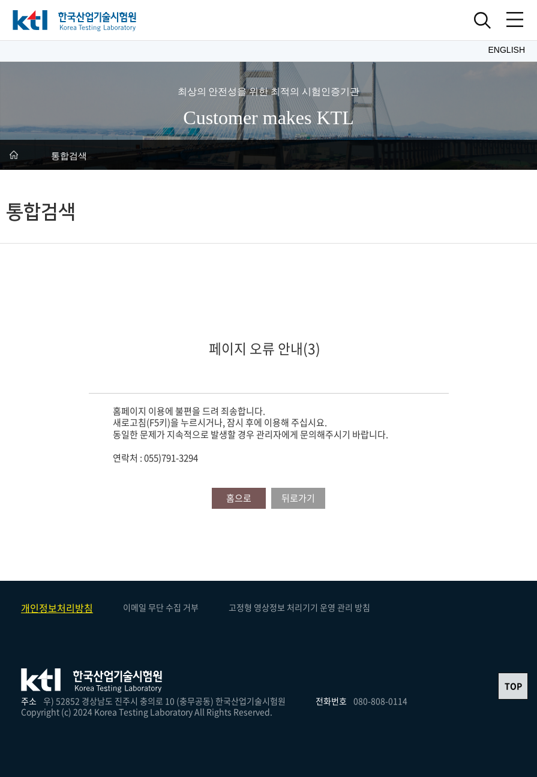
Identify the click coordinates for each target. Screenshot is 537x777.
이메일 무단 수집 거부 (161, 607)
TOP (513, 686)
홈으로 (238, 498)
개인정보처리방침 (57, 608)
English (506, 50)
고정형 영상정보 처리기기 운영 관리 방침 (299, 607)
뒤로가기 (298, 498)
